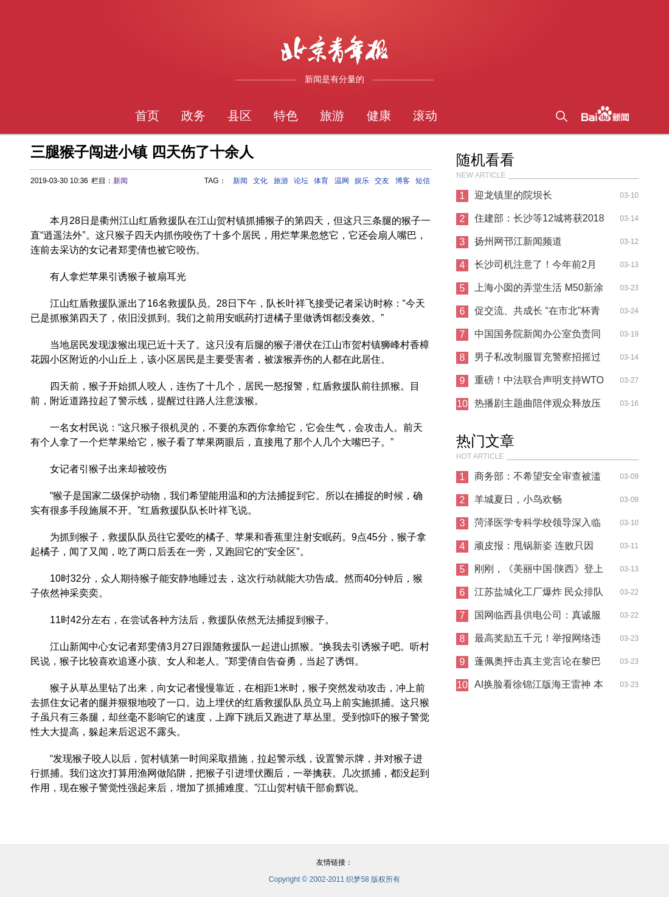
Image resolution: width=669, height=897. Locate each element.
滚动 (425, 115)
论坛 (301, 180)
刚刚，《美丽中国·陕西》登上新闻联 (538, 572)
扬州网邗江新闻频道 (518, 241)
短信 (422, 180)
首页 (147, 115)
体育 (321, 180)
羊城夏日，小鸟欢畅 (518, 499)
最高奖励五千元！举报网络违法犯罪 (537, 641)
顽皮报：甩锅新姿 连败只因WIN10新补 (534, 548)
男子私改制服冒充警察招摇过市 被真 (537, 360)
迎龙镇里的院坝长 (513, 195)
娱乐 (362, 180)
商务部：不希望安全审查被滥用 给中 (537, 479)
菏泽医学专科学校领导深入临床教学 (537, 525)
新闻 (120, 180)
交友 (382, 180)
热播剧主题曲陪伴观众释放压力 (537, 406)
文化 (260, 180)
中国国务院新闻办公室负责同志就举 (537, 337)
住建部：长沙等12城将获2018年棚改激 (539, 221)
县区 (239, 115)
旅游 (332, 115)
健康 (379, 115)
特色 (286, 115)
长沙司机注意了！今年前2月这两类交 (535, 267)
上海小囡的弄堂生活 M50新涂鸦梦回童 (538, 290)
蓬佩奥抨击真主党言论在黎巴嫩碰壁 (537, 664)
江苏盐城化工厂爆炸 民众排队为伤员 (538, 595)
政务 (193, 115)
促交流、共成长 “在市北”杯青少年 (537, 314)
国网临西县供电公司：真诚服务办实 (537, 618)
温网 (341, 180)
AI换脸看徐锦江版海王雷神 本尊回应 (538, 687)
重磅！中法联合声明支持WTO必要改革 (539, 383)
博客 (402, 180)
